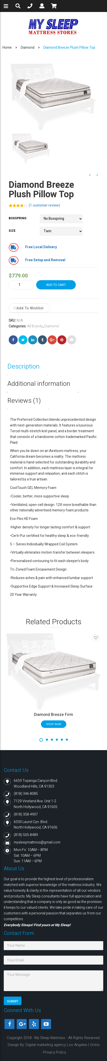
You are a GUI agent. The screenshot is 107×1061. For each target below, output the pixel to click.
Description (23, 366)
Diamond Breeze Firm (53, 715)
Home (7, 47)
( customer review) (44, 205)
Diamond (27, 47)
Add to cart (56, 284)
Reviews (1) (24, 401)
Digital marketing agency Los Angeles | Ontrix (63, 1045)
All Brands (35, 326)
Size (12, 230)
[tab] (27, 366)
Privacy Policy (54, 1052)
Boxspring (17, 218)
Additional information (38, 384)
